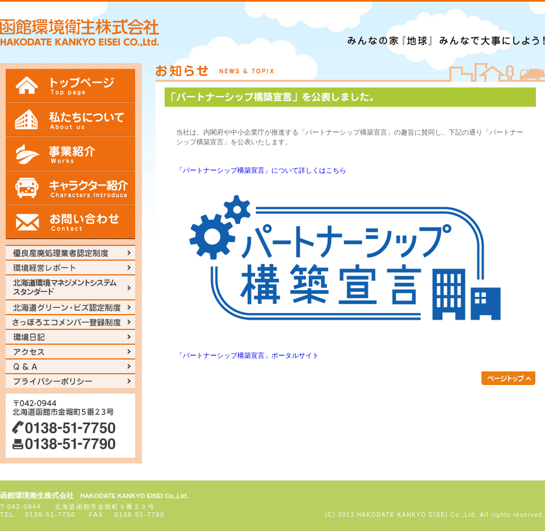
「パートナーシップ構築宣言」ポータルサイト (247, 355)
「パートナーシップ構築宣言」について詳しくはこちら (261, 170)
